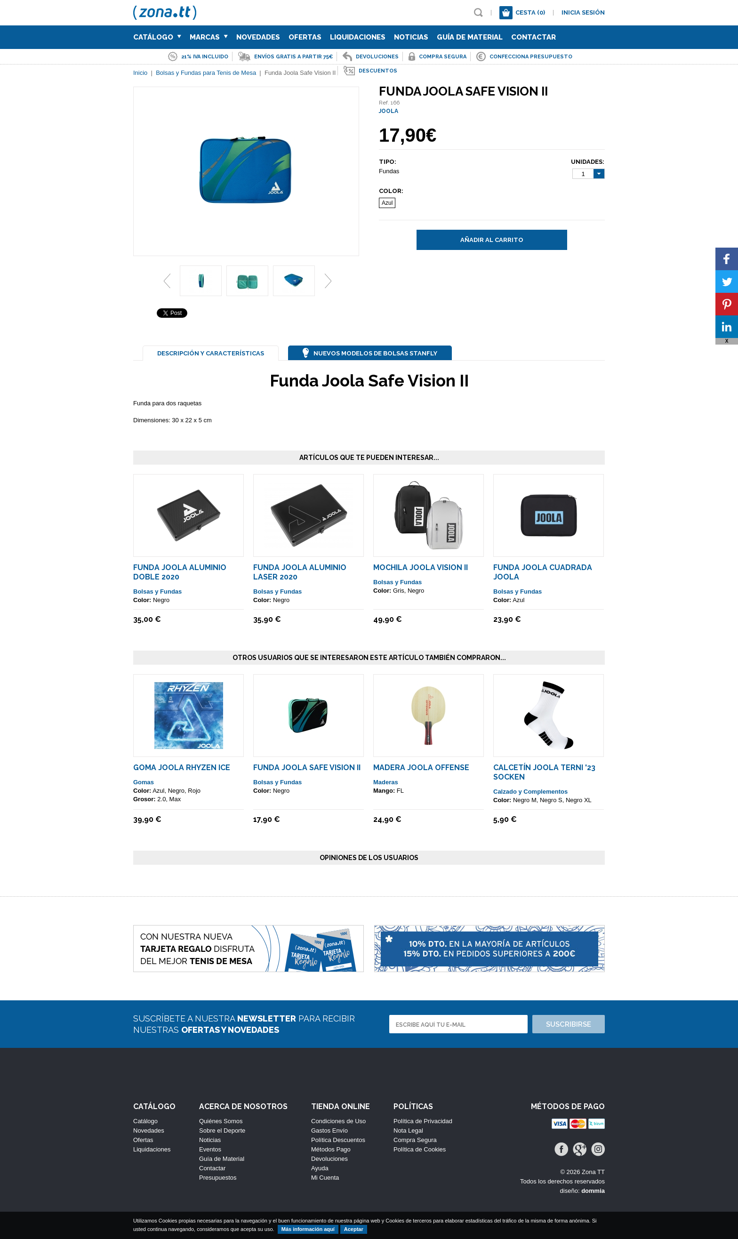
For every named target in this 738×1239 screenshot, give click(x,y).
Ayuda (320, 1168)
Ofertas (305, 37)
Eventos (210, 1149)
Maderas (385, 782)
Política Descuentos (338, 1139)
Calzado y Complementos (530, 791)
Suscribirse (568, 1024)
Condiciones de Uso (338, 1121)
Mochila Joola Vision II (420, 567)
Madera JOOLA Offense (421, 767)
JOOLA (388, 111)
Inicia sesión (583, 12)
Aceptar (353, 1229)
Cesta (530, 12)
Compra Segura (415, 1139)
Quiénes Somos (221, 1121)
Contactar (533, 37)
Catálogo (157, 37)
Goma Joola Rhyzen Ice (181, 767)
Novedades (258, 37)
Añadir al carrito (491, 239)
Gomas (143, 782)
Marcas (209, 37)
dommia (593, 1190)
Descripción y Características (210, 353)
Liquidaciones (357, 37)
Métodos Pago (331, 1149)
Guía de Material (470, 37)
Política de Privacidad (422, 1121)
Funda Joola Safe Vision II (307, 767)
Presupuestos (218, 1177)
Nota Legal (408, 1130)
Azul (387, 203)
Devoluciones (329, 1158)
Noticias (411, 37)
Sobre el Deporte (222, 1130)
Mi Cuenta (325, 1177)
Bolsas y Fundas (157, 591)
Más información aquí (308, 1229)
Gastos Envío (329, 1130)
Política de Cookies (419, 1149)
